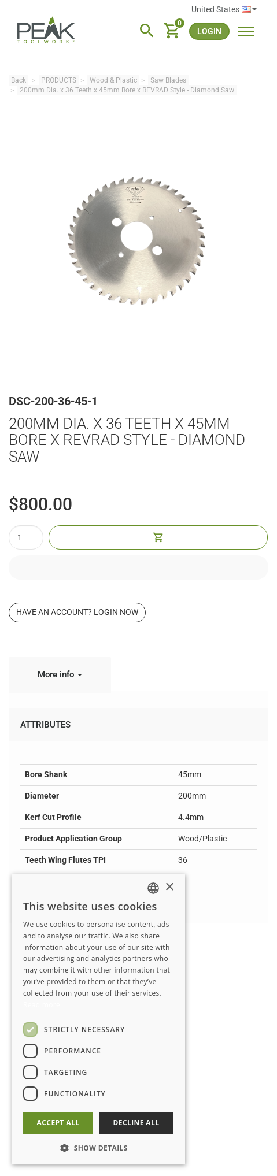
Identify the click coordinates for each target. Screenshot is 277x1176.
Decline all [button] (136, 1122)
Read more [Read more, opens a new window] (41, 1005)
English (249, 9)
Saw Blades (168, 80)
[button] (98, 1147)
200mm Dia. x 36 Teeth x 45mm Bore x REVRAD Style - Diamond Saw (127, 90)
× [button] (169, 887)
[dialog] (98, 1019)
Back (18, 80)
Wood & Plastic (113, 80)
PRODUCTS (58, 80)
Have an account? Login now (77, 612)
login (209, 31)
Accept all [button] (58, 1122)
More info (60, 674)
